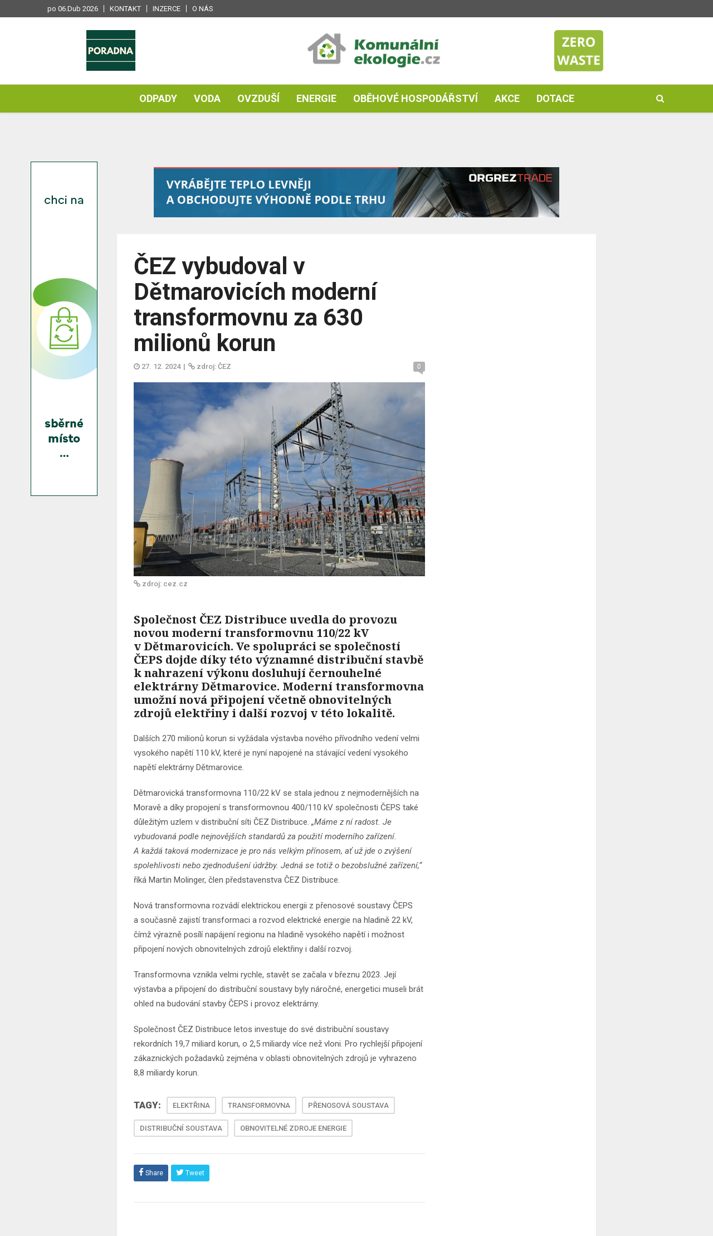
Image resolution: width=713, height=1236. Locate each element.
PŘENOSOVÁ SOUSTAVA (348, 1105)
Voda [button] (207, 98)
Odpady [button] (158, 98)
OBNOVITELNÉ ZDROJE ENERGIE (293, 1128)
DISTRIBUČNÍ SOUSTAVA (181, 1128)
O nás (202, 8)
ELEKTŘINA (191, 1105)
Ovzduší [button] (258, 98)
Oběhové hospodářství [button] (415, 98)
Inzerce (166, 8)
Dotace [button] (555, 98)
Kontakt (125, 8)
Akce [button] (507, 98)
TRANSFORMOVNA (259, 1105)
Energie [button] (316, 98)
